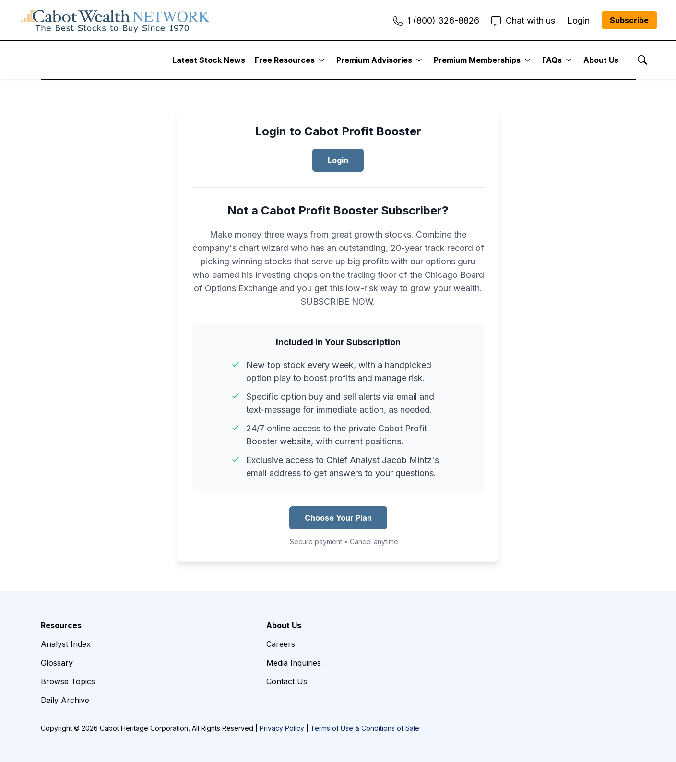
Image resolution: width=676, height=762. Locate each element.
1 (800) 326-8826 (436, 20)
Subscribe (629, 20)
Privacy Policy (282, 728)
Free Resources (285, 60)
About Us (600, 60)
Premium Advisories (374, 60)
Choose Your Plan (338, 518)
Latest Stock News (208, 60)
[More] (321, 60)
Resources (61, 625)
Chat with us (523, 20)
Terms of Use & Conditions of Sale (364, 728)
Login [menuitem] (578, 20)
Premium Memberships (477, 60)
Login (338, 160)
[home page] (115, 20)
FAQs (552, 60)
